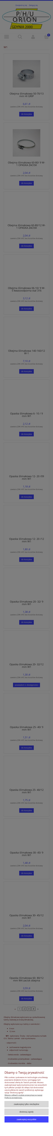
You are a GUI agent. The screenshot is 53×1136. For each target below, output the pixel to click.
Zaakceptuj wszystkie (26, 1119)
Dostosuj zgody (27, 1112)
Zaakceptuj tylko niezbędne (26, 1104)
